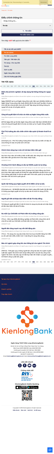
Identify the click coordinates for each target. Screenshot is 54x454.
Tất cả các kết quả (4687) (12, 49)
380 (26, 86)
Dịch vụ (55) (8, 70)
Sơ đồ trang (37, 410)
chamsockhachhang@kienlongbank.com (39, 356)
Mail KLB (29, 410)
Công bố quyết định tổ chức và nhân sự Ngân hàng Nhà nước (25, 114)
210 (4, 86)
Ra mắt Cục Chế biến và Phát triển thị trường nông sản (22, 214)
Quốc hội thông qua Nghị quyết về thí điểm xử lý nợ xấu (23, 184)
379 (23, 86)
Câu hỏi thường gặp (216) (12, 76)
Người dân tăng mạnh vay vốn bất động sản (18, 228)
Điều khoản (16, 410)
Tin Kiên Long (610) (10, 56)
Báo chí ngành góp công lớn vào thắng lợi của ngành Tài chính (25, 243)
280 (8, 86)
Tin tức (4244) (8, 52)
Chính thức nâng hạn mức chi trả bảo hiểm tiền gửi (21, 150)
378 (19, 86)
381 (30, 86)
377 (15, 86)
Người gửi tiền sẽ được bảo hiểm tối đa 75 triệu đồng (21, 199)
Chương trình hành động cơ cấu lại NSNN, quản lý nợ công (23, 165)
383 (37, 86)
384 (41, 86)
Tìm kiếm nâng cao (27, 35)
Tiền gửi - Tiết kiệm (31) (12, 59)
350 (12, 86)
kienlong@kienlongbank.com (15, 356)
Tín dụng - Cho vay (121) (12, 63)
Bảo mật (23, 410)
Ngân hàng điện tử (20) (12, 73)
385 (45, 86)
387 (52, 86)
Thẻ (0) (6, 66)
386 (48, 86)
